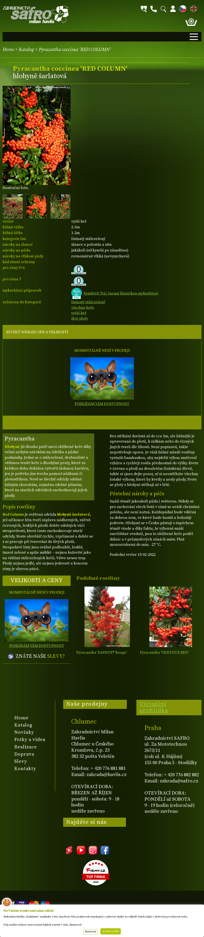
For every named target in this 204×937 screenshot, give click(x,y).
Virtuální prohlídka (153, 707)
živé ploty (79, 318)
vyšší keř (79, 312)
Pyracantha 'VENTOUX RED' (164, 652)
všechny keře (82, 307)
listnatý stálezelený (88, 302)
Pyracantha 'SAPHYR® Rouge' (101, 652)
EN (192, 8)
